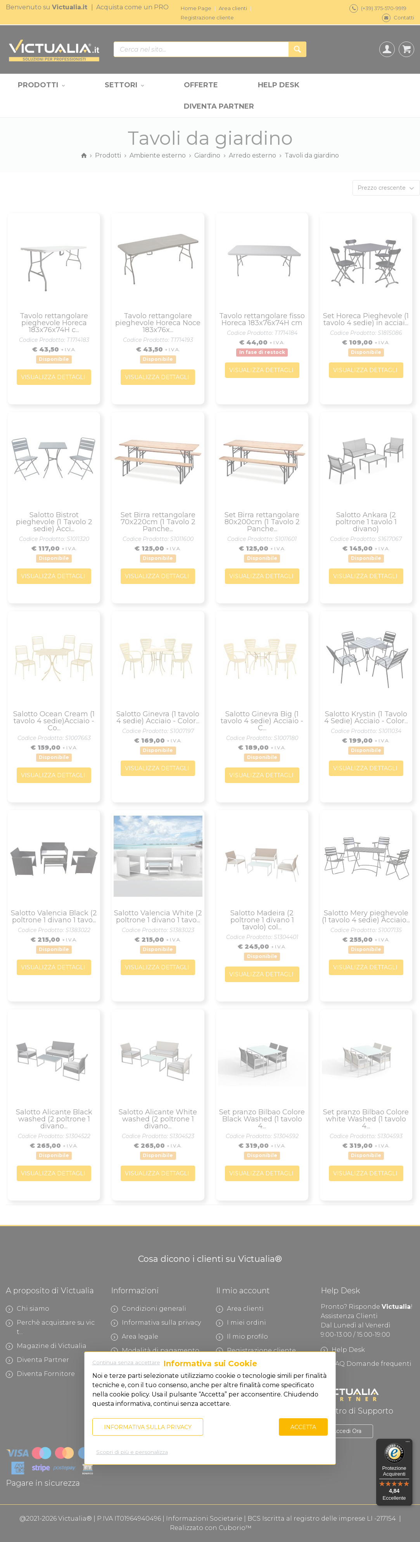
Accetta (303, 1427)
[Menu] (407, 1443)
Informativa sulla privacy (148, 1427)
